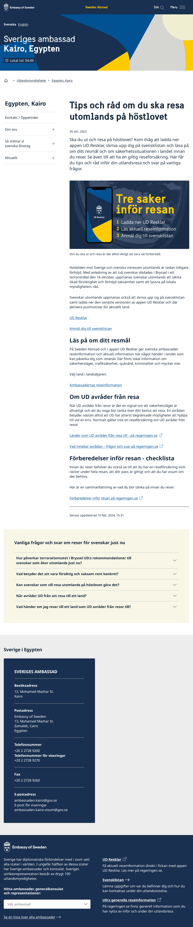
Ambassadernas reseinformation (96, 385)
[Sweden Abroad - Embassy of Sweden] (22, 7)
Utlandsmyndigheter (31, 80)
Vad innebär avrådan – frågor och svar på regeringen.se (114, 446)
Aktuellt (11, 157)
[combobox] (47, 904)
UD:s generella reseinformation (129, 900)
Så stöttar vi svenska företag (17, 143)
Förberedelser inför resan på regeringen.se (104, 498)
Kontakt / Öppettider (21, 117)
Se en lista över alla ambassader (29, 917)
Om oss (11, 129)
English (23, 24)
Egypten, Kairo (62, 80)
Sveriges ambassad (39, 43)
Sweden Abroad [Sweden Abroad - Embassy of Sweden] (96, 7)
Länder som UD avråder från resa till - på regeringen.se (113, 435)
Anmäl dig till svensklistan (91, 328)
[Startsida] (7, 80)
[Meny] (181, 7)
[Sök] (159, 7)
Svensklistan (113, 880)
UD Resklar (78, 317)
